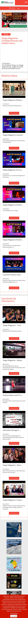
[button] (14, 89)
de (26, 2)
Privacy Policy (14, 613)
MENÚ (14, 8)
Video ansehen (14, 113)
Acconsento (14, 616)
